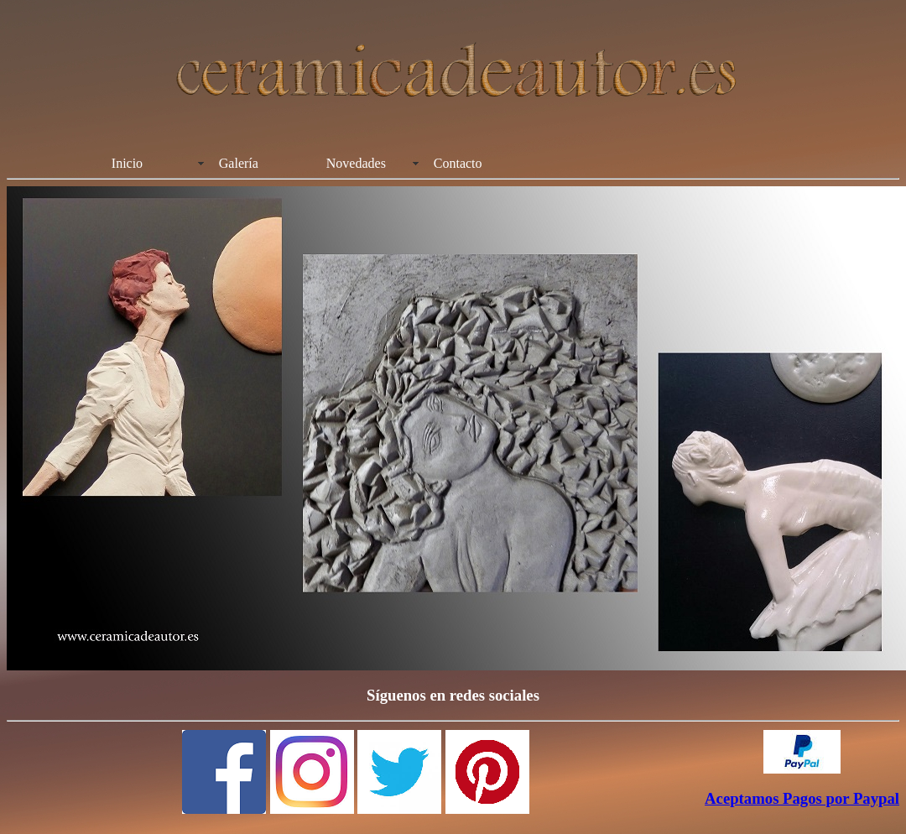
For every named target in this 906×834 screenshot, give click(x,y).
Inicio (127, 163)
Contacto (458, 163)
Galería (238, 163)
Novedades (356, 163)
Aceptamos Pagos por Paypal (802, 798)
